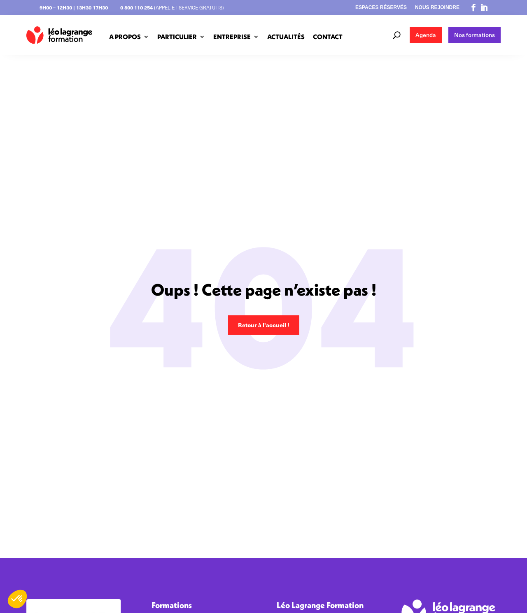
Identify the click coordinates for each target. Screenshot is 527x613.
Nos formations (474, 35)
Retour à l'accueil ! (263, 325)
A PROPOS (125, 37)
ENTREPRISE (232, 37)
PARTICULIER (177, 37)
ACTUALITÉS (286, 37)
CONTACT (328, 37)
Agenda (425, 35)
